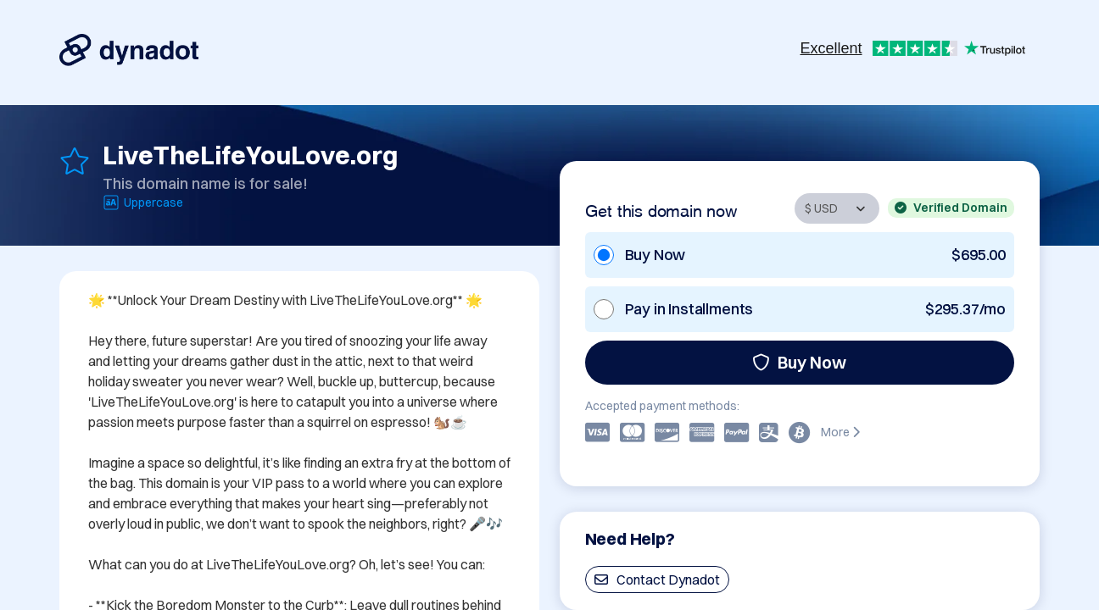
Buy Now (799, 362)
